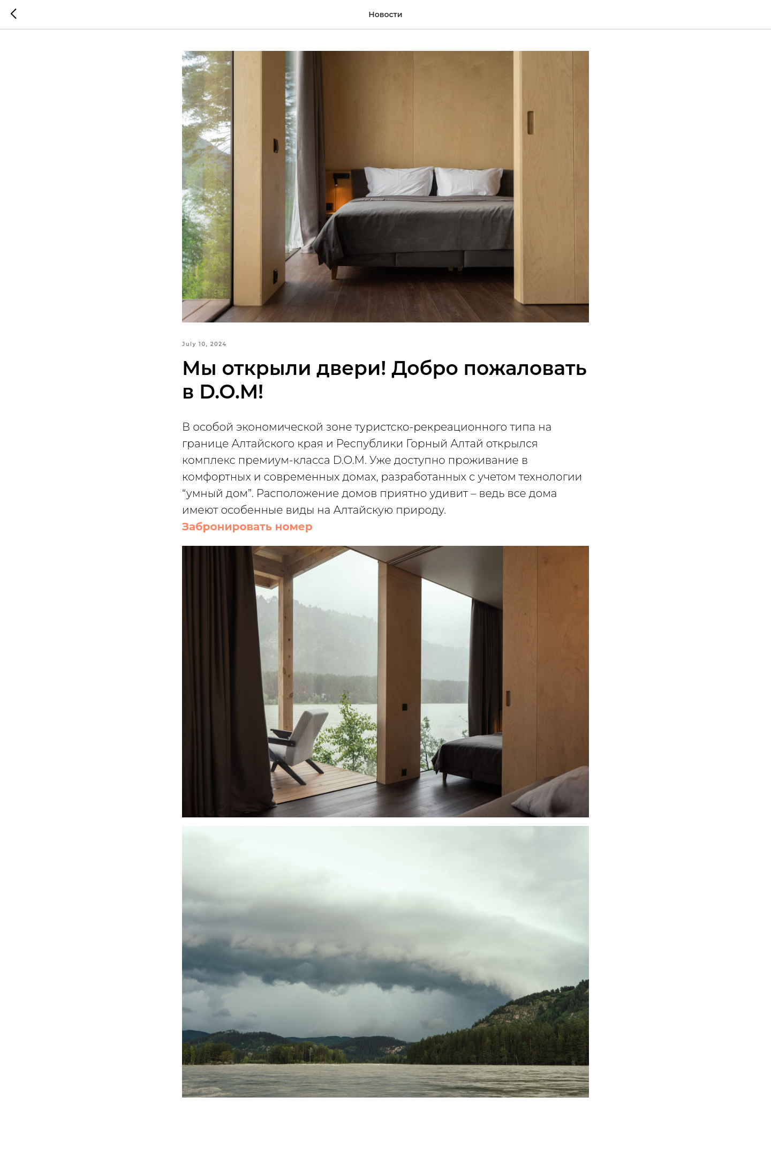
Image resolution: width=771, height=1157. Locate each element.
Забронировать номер (247, 526)
